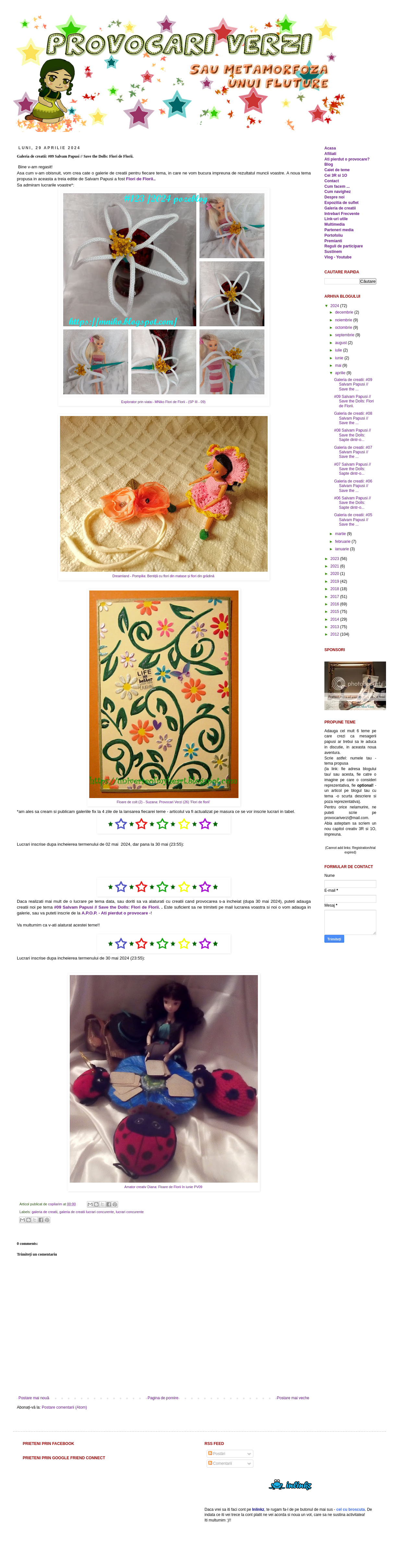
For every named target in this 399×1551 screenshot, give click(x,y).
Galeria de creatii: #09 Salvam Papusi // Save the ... (353, 384)
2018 (335, 589)
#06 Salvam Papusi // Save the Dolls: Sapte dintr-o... (352, 503)
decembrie (344, 312)
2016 (335, 604)
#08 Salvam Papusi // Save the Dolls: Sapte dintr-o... (352, 435)
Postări (216, 1453)
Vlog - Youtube (338, 257)
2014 (335, 619)
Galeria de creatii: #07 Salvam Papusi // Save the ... (353, 452)
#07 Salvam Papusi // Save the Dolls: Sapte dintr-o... (352, 469)
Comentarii (220, 1463)
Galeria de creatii (340, 208)
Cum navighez (337, 191)
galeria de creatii (44, 1212)
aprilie (340, 373)
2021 (335, 566)
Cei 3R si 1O (335, 175)
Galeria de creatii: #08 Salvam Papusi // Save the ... (353, 418)
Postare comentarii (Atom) (64, 1407)
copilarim (55, 1204)
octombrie (344, 327)
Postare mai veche (293, 1398)
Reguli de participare (343, 246)
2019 (335, 581)
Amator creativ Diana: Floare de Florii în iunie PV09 (163, 1187)
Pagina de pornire (163, 1398)
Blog (328, 164)
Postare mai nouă (33, 1398)
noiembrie (344, 320)
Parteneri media (339, 230)
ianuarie (342, 549)
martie (341, 533)
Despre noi (334, 197)
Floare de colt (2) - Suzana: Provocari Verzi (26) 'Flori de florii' (164, 802)
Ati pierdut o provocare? (346, 159)
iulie (339, 350)
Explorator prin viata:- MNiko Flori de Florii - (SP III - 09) (164, 402)
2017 (335, 596)
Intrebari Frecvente (341, 213)
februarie (343, 541)
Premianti (333, 241)
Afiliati (330, 153)
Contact (331, 181)
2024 (335, 306)
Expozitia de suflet (341, 202)
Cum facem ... (337, 186)
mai (339, 365)
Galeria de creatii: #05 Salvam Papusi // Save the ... (353, 520)
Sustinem (333, 251)
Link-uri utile (336, 219)
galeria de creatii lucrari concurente (86, 1212)
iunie (340, 358)
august (341, 342)
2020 (335, 573)
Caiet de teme (337, 170)
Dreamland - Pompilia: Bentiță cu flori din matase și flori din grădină (163, 576)
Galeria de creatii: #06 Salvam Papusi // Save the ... (353, 486)
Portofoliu (333, 235)
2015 (335, 611)
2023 (335, 558)
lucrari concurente (130, 1212)
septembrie (345, 335)
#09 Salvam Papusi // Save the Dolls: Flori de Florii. (107, 907)
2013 (335, 627)
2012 (335, 634)
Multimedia (334, 224)
